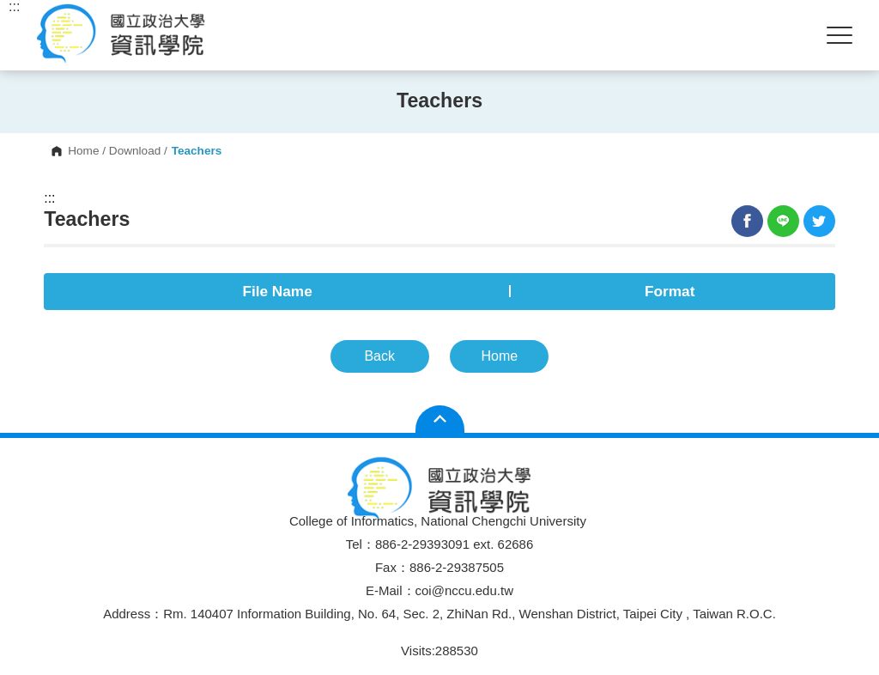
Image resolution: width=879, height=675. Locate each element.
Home (83, 151)
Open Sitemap (439, 419)
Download (135, 151)
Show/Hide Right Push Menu (839, 35)
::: (49, 198)
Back (379, 356)
